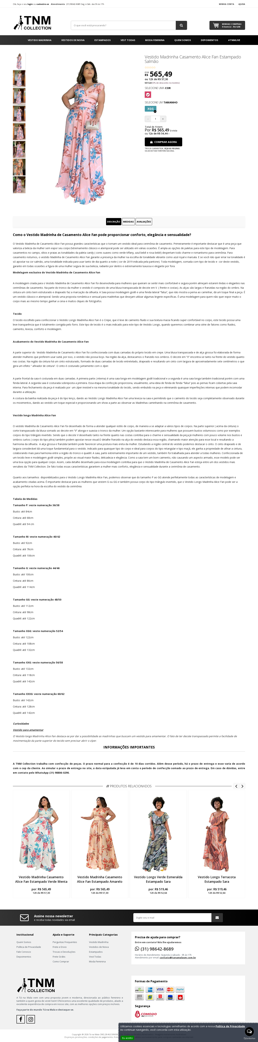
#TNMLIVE (234, 40)
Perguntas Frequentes (65, 942)
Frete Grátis (59, 956)
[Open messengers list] (249, 1031)
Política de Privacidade (28, 947)
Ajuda (241, 4)
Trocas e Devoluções (64, 951)
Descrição (113, 221)
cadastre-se (42, 4)
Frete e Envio (60, 947)
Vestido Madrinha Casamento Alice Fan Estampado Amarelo (99, 879)
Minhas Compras (232, 25)
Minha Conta (226, 4)
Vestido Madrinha (39, 40)
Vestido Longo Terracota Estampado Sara (217, 879)
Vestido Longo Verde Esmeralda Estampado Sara (158, 879)
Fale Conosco (23, 951)
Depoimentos (209, 40)
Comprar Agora (163, 142)
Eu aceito (127, 1038)
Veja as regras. (172, 148)
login (30, 4)
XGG (151, 109)
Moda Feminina (154, 40)
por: (41, 890)
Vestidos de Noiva (73, 40)
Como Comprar (61, 961)
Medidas (128, 221)
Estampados (102, 40)
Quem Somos (182, 40)
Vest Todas (128, 40)
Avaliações (144, 221)
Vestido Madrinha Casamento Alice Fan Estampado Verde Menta (41, 879)
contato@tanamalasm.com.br (178, 957)
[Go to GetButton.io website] (249, 1038)
